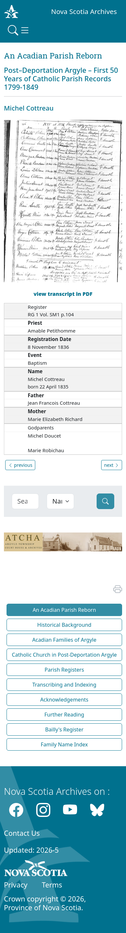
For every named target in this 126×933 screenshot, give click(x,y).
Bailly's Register (64, 729)
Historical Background (64, 624)
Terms (52, 884)
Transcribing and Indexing (64, 684)
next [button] (111, 465)
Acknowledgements (64, 699)
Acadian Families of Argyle (64, 639)
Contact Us (22, 833)
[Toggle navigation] (19, 30)
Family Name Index (64, 744)
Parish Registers (64, 669)
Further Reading (64, 714)
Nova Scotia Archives (84, 11)
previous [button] (20, 465)
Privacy (15, 884)
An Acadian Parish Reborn (64, 609)
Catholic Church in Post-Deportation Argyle (64, 654)
